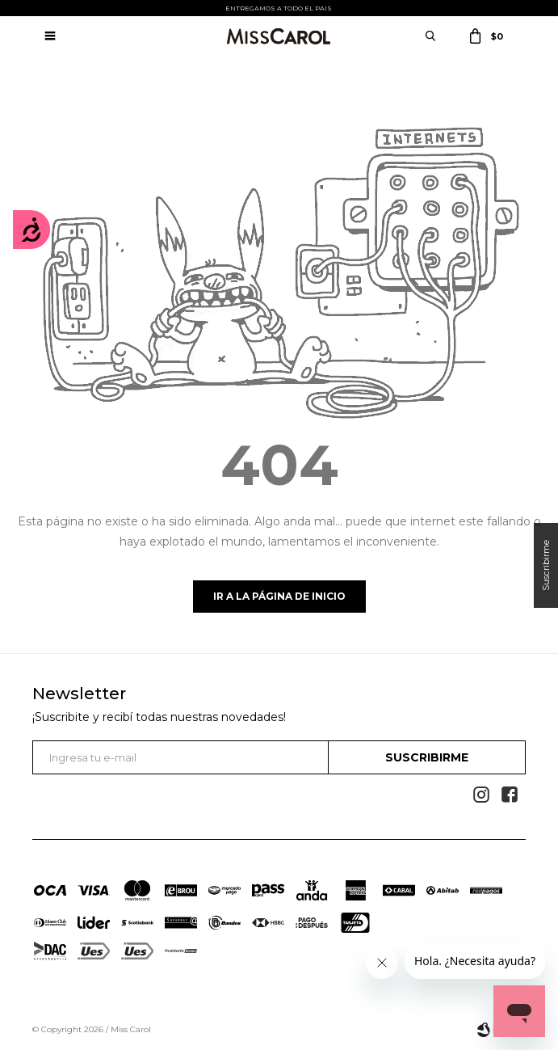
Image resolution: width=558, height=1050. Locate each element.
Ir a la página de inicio (279, 596)
